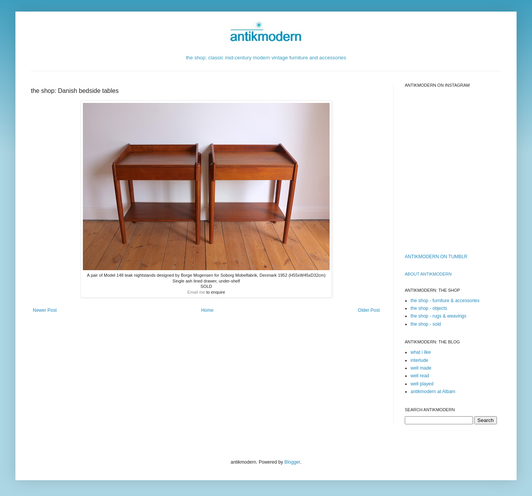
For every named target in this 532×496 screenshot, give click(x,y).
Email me (196, 292)
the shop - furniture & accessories (445, 300)
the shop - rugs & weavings (438, 316)
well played (422, 384)
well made (421, 368)
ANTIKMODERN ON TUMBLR (436, 256)
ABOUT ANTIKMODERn (428, 274)
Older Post (369, 310)
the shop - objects (429, 308)
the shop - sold (426, 324)
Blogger (292, 462)
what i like (421, 352)
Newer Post (45, 310)
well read (420, 375)
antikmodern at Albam (433, 391)
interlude (419, 360)
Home (207, 310)
